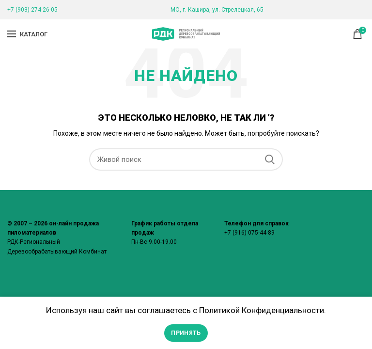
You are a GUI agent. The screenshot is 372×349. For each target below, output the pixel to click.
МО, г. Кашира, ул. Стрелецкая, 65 (217, 9)
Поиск (270, 159)
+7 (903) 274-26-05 (32, 9)
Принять (186, 333)
